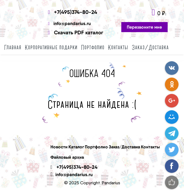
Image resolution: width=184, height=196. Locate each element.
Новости (59, 146)
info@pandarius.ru (69, 23)
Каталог (76, 146)
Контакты (118, 47)
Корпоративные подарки (51, 47)
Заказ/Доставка (150, 47)
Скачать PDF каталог (75, 32)
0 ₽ (161, 13)
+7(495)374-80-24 (72, 12)
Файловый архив (67, 157)
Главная (12, 47)
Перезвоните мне (144, 27)
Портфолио (92, 47)
